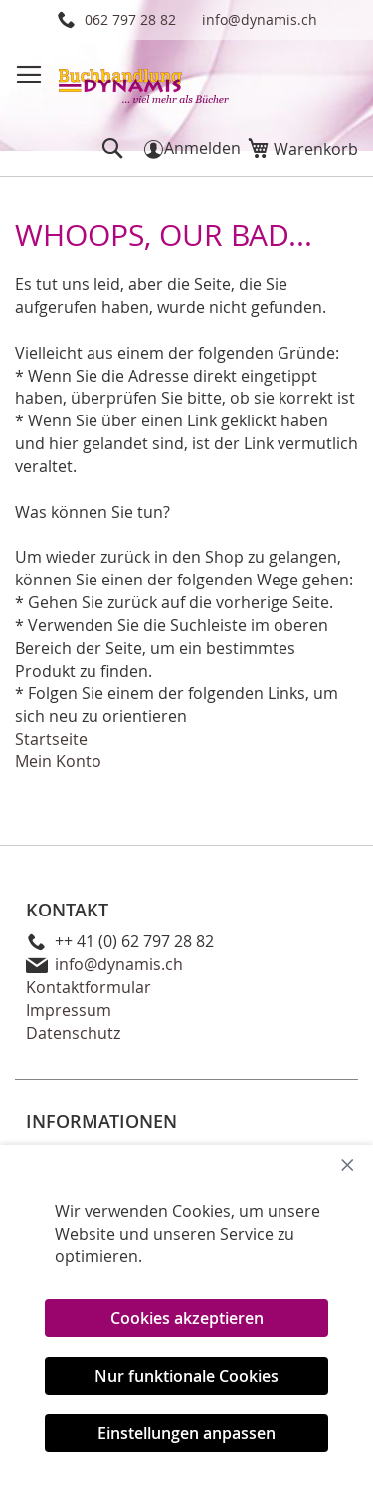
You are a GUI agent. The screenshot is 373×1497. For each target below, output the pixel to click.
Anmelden (202, 148)
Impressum (68, 1010)
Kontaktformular (88, 987)
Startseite (51, 738)
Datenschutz (73, 1033)
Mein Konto (58, 761)
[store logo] (145, 79)
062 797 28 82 (130, 19)
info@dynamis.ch (259, 19)
